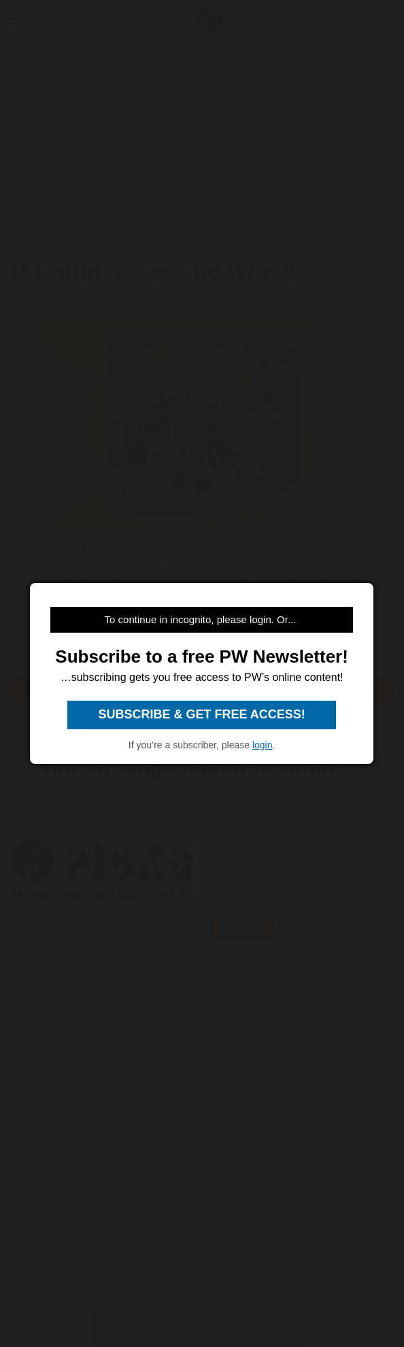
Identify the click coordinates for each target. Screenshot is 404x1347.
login (262, 744)
